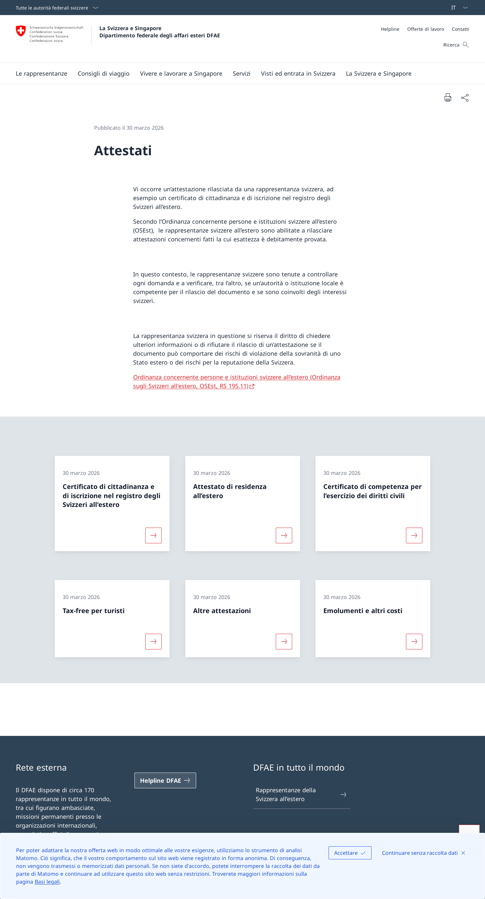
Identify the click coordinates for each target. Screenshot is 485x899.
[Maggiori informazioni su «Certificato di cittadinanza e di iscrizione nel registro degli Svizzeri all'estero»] (153, 535)
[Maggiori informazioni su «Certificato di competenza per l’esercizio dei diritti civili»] (414, 535)
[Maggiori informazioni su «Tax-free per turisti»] (153, 641)
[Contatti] (460, 29)
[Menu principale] (237, 73)
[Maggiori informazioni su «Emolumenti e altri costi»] (414, 641)
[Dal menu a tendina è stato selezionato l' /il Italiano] (457, 7)
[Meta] (425, 29)
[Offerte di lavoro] (425, 29)
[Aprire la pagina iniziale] (118, 39)
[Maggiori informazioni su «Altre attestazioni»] (284, 641)
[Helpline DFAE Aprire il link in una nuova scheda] (165, 780)
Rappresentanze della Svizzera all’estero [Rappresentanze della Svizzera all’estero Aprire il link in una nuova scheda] (302, 794)
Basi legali (47, 881)
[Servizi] (242, 73)
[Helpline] (390, 29)
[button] (41, 73)
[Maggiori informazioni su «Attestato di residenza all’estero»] (284, 535)
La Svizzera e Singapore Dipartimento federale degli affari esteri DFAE (159, 32)
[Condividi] (464, 97)
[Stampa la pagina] (447, 97)
